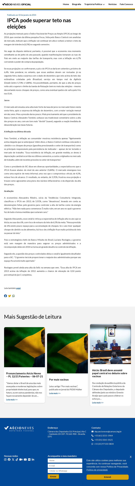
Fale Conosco (126, 4)
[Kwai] (20, 459)
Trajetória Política (94, 4)
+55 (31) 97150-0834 (104, 444)
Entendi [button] (107, 477)
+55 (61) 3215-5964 (104, 435)
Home (66, 4)
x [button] (131, 456)
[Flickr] (29, 459)
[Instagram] (5, 459)
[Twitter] (13, 459)
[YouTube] (25, 459)
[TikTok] (17, 459)
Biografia (76, 4)
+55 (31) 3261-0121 (104, 440)
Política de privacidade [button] (97, 470)
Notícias (113, 4)
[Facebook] (9, 459)
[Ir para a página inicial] (19, 428)
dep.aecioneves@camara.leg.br (108, 431)
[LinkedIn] (33, 459)
